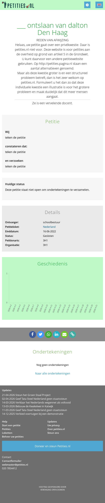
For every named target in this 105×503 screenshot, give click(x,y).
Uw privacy (53, 425)
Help (4, 421)
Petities (6, 429)
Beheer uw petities (12, 436)
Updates (52, 421)
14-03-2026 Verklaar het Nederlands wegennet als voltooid (36, 402)
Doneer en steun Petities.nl (52, 446)
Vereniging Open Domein (52, 489)
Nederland (49, 227)
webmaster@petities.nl (15, 464)
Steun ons (53, 432)
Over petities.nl (56, 429)
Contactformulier (11, 460)
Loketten (7, 432)
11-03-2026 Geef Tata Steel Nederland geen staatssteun (34, 410)
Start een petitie (11, 425)
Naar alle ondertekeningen (52, 373)
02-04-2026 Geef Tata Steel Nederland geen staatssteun (34, 398)
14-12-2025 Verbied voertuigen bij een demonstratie (32, 414)
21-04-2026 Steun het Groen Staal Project (26, 395)
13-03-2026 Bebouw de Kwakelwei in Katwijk (27, 406)
